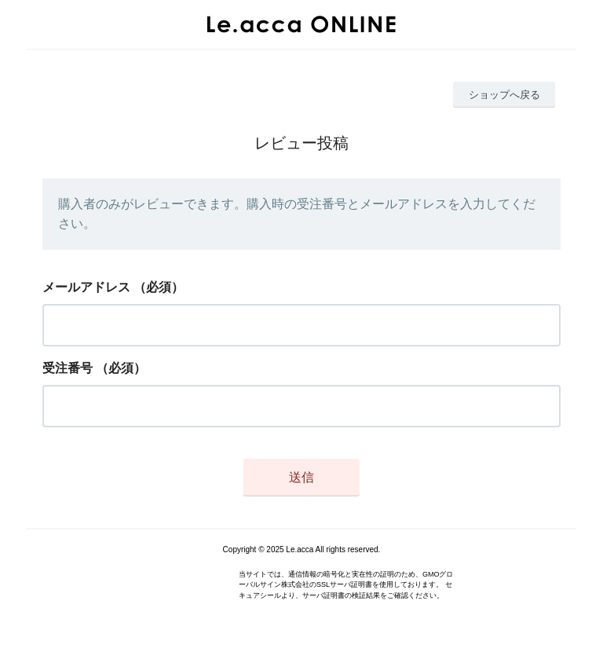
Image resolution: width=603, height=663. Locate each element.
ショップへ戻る (504, 95)
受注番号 (67, 368)
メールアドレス (86, 287)
